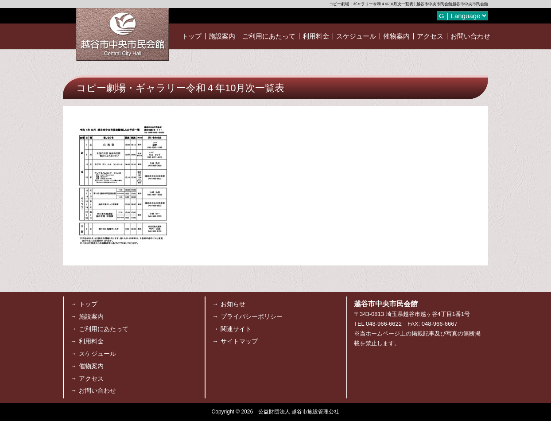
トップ (192, 36)
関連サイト (236, 328)
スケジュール (356, 36)
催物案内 (396, 36)
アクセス (430, 36)
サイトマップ (239, 341)
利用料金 (316, 36)
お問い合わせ (470, 36)
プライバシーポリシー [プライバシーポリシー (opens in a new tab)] (252, 316)
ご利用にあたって (268, 36)
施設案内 (222, 36)
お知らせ (233, 304)
